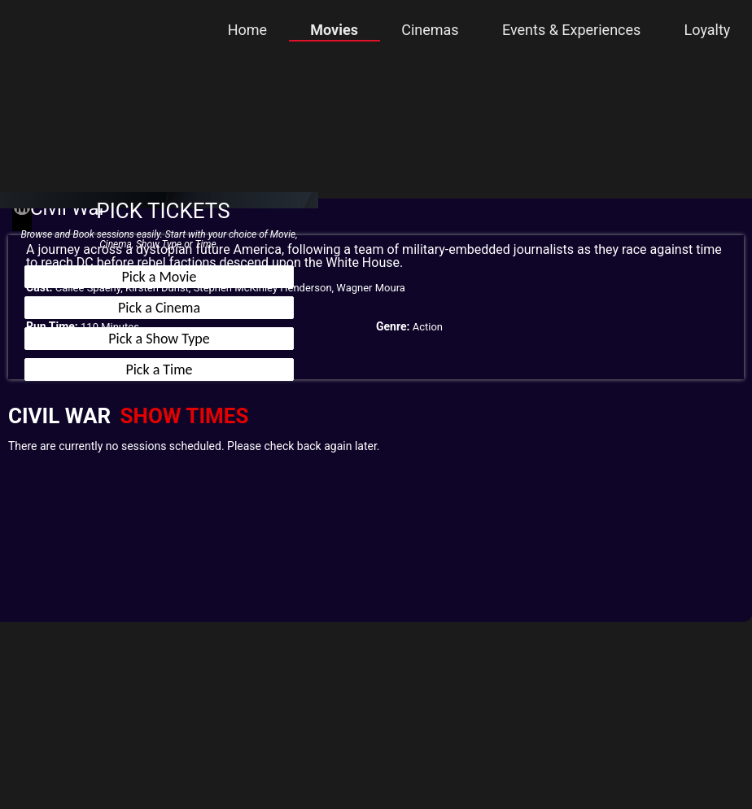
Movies (334, 29)
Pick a (159, 277)
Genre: (392, 326)
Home (247, 29)
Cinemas (429, 29)
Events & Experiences (571, 29)
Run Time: (52, 326)
